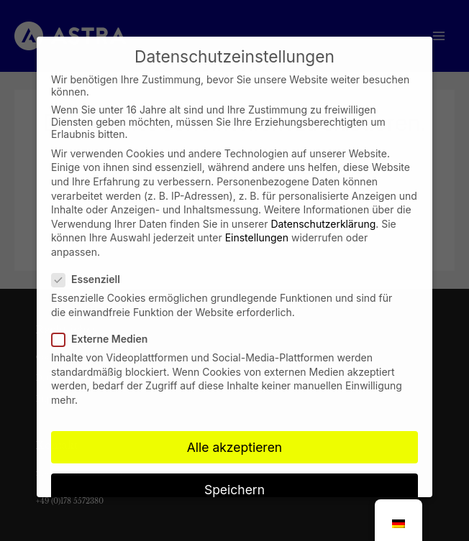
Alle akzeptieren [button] (234, 435)
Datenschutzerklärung (322, 211)
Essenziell (90, 268)
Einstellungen (256, 226)
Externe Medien (104, 326)
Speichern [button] (234, 477)
